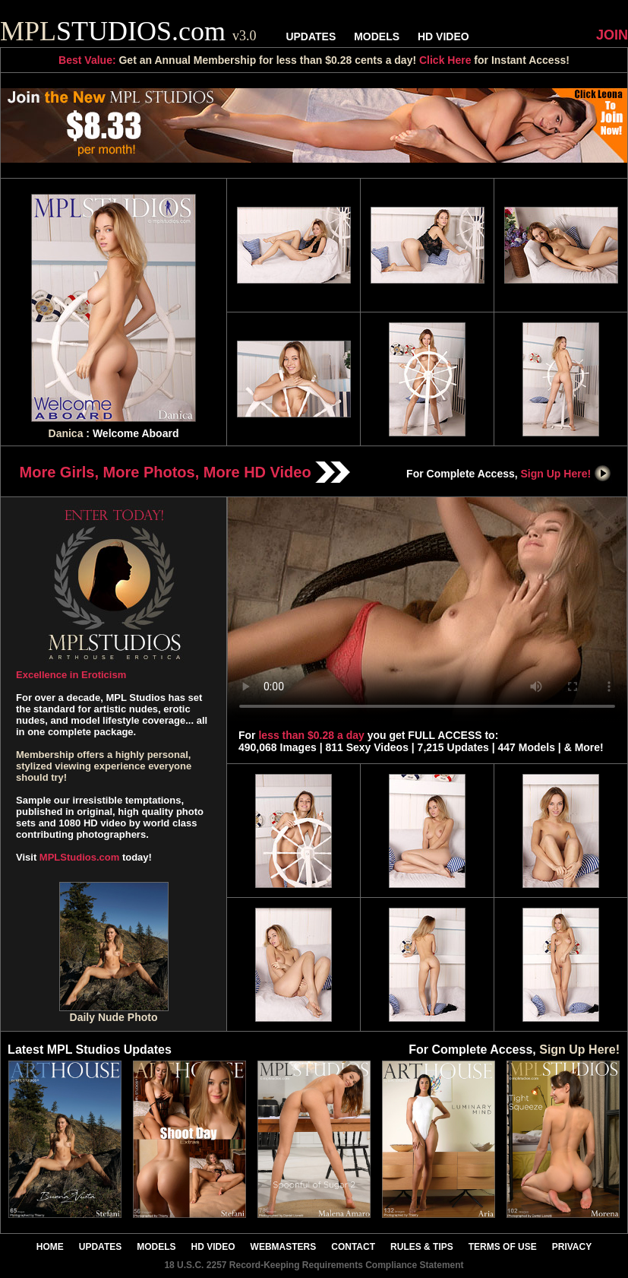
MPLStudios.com (79, 857)
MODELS (376, 36)
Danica (66, 433)
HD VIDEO (443, 36)
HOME (50, 1247)
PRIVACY (572, 1247)
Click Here (445, 60)
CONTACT (353, 1247)
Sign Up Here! (566, 474)
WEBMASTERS (284, 1247)
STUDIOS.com (128, 31)
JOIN (612, 35)
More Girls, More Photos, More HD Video (185, 472)
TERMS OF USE (503, 1247)
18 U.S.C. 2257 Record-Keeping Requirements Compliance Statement (313, 1265)
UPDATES (311, 36)
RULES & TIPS (421, 1247)
